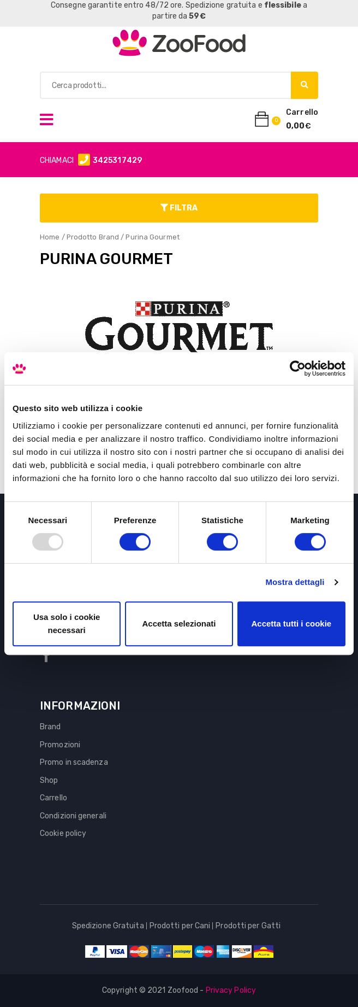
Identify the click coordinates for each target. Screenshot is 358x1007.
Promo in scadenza (74, 762)
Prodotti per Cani (180, 925)
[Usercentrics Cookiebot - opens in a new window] (297, 368)
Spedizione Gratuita (108, 925)
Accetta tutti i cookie (291, 623)
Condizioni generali (73, 816)
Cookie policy (63, 833)
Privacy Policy (231, 990)
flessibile (282, 5)
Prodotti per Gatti (248, 925)
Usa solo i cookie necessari (66, 623)
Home (49, 237)
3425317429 (117, 160)
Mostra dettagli (294, 582)
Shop (49, 780)
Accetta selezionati (179, 623)
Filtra (179, 208)
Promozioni (60, 745)
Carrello (53, 798)
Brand (50, 726)
